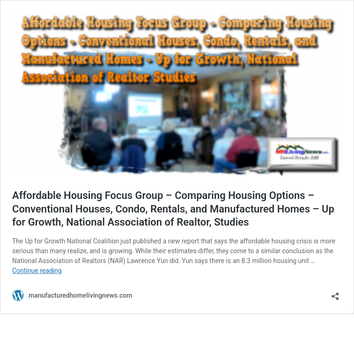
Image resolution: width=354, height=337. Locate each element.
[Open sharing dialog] (335, 293)
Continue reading (37, 270)
